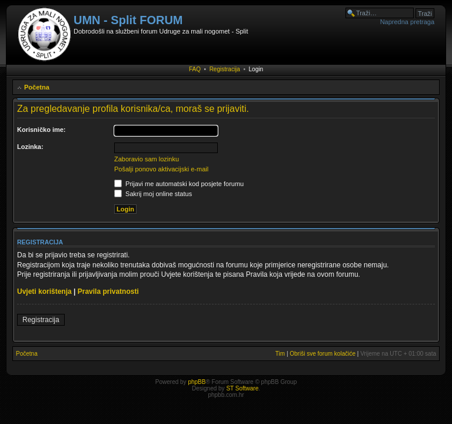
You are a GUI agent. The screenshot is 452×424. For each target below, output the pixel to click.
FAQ (195, 69)
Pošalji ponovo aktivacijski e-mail (161, 169)
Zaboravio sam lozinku (146, 159)
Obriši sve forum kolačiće (322, 353)
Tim (280, 353)
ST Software (242, 388)
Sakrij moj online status (153, 193)
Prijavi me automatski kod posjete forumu (179, 183)
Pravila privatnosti (108, 291)
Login (256, 69)
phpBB (196, 382)
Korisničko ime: (41, 129)
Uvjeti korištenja (44, 291)
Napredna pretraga (407, 21)
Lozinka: (30, 146)
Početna (36, 87)
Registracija (225, 69)
